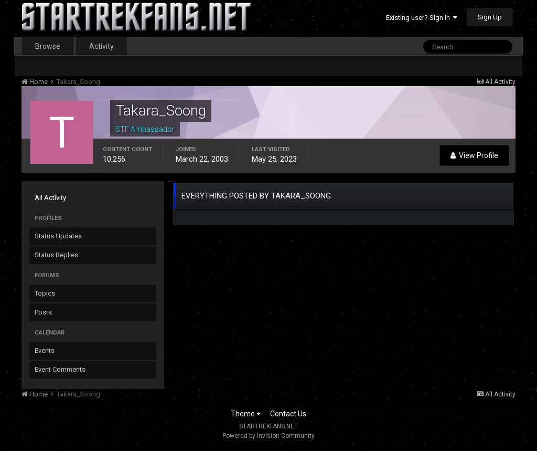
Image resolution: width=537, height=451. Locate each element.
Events (45, 350)
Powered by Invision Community (268, 435)
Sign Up (490, 17)
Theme (246, 414)
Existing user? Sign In (421, 18)
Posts (43, 312)
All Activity (50, 198)
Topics (45, 293)
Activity (101, 46)
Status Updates (58, 236)
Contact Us (288, 414)
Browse (47, 46)
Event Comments (60, 369)
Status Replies (56, 255)
